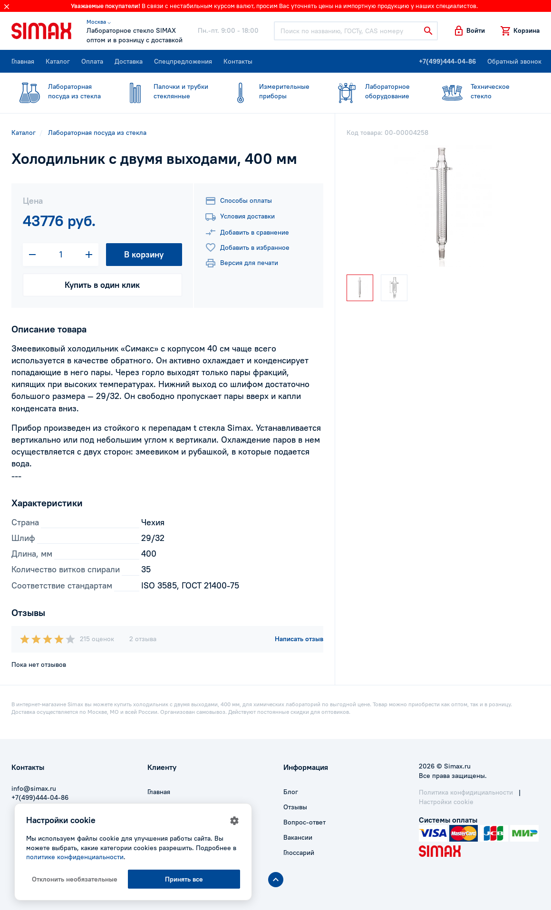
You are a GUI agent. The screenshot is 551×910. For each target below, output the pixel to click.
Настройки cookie (446, 801)
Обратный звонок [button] (514, 61)
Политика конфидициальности (466, 792)
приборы (269, 91)
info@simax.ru (33, 788)
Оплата (92, 61)
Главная (22, 61)
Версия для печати (241, 263)
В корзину (144, 254)
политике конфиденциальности (75, 857)
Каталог (58, 61)
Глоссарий (298, 852)
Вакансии (297, 837)
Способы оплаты (238, 201)
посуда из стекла (58, 91)
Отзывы (295, 807)
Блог (290, 791)
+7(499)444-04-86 (447, 61)
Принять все (184, 879)
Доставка (129, 61)
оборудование (376, 91)
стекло (481, 91)
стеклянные (164, 91)
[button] (469, 30)
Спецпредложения (183, 61)
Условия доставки (240, 217)
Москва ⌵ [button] (99, 21)
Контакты (237, 61)
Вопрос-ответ (304, 822)
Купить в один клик (102, 284)
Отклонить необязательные (74, 879)
